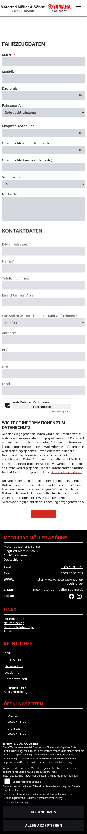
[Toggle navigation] (78, 8)
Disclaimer (12, 672)
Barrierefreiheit (16, 679)
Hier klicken (42, 406)
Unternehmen (14, 618)
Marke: (7, 54)
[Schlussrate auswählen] (43, 184)
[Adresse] (43, 353)
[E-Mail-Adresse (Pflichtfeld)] (43, 264)
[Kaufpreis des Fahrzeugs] (37, 95)
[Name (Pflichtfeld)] (43, 281)
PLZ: (5, 363)
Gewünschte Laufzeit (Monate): (27, 160)
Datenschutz (14, 666)
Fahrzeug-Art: (13, 105)
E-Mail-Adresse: (16, 258)
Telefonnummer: (15, 292)
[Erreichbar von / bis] (43, 315)
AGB (8, 653)
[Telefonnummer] (43, 298)
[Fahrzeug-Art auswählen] (43, 112)
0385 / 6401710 (72, 567)
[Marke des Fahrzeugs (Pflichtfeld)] (43, 61)
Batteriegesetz (15, 687)
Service (9, 631)
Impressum (13, 660)
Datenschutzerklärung (67, 472)
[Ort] (43, 387)
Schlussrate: (12, 177)
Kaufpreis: (10, 88)
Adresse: (9, 346)
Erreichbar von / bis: (18, 308)
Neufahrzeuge (14, 623)
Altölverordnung (15, 692)
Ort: (5, 380)
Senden (43, 514)
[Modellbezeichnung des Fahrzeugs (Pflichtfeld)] (43, 78)
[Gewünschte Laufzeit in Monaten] (43, 167)
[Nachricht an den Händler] (43, 209)
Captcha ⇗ (61, 411)
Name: (7, 275)
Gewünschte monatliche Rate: (26, 143)
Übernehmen (43, 812)
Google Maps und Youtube (27, 781)
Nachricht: (10, 194)
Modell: (8, 71)
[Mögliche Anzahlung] (37, 133)
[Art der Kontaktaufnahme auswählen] (43, 336)
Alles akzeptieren (43, 825)
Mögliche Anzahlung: (19, 126)
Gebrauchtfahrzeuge (19, 627)
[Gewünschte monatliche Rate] (37, 150)
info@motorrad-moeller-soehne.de (57, 589)
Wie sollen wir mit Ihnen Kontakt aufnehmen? (39, 329)
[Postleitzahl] (43, 370)
